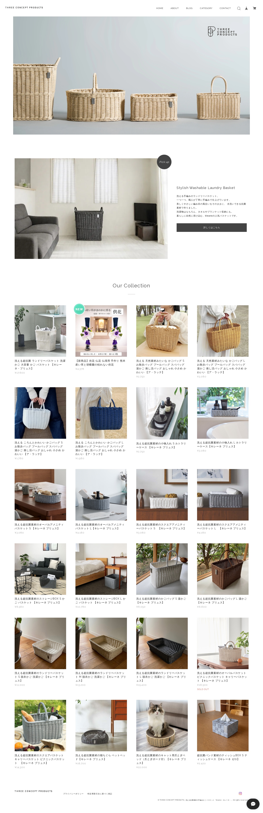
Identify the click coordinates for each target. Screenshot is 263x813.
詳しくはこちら (211, 227)
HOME (159, 8)
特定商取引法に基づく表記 (99, 794)
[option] (131, 75)
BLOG (189, 8)
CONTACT (225, 8)
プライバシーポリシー (73, 794)
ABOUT (175, 8)
